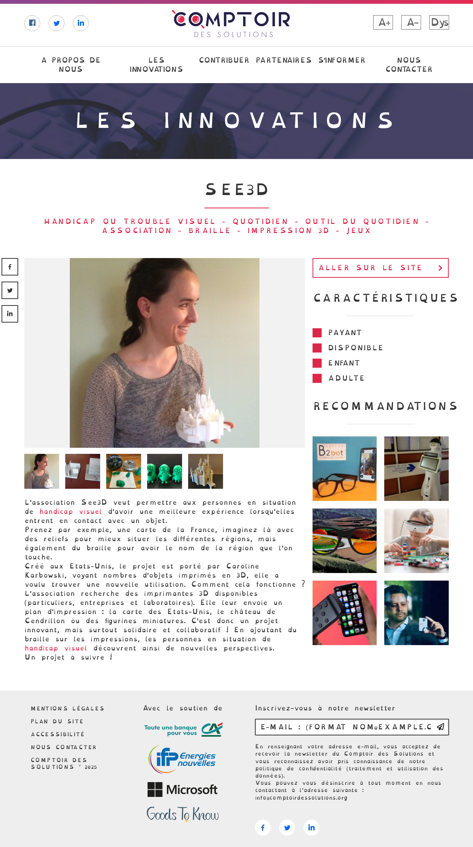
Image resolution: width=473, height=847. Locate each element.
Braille (209, 230)
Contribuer (223, 60)
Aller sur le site (382, 268)
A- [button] (411, 22)
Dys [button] (439, 22)
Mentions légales (67, 708)
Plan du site (57, 721)
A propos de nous (70, 65)
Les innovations (156, 65)
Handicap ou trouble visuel (130, 221)
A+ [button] (383, 22)
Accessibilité (57, 734)
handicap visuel (70, 511)
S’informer (341, 60)
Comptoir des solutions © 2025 (63, 763)
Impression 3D (288, 230)
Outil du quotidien (362, 221)
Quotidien (260, 221)
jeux (358, 230)
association (136, 230)
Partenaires (283, 60)
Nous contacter (408, 65)
